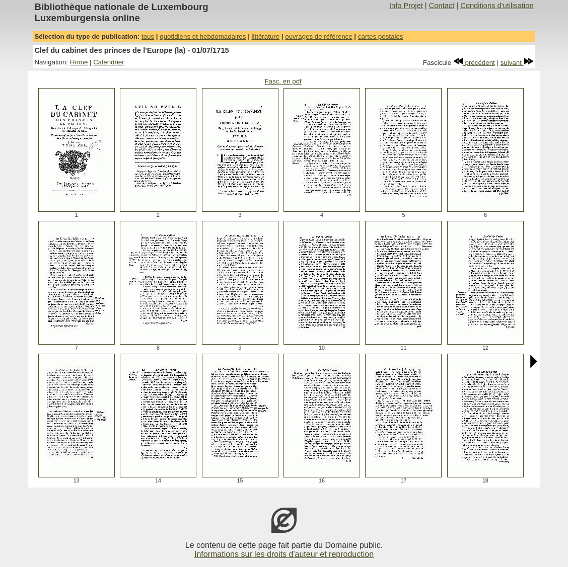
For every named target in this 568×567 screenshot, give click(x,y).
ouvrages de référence (318, 36)
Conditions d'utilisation (496, 6)
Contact (442, 6)
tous (147, 36)
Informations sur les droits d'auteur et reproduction (284, 554)
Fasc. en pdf (282, 81)
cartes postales (380, 36)
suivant (517, 62)
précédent (474, 62)
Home (79, 62)
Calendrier (108, 62)
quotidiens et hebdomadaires (203, 36)
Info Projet (406, 6)
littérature (266, 36)
